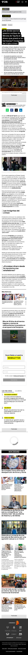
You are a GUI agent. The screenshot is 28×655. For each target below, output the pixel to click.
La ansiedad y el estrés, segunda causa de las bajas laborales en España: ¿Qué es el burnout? (7, 487)
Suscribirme (14, 380)
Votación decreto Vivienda (19, 0)
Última (18, 4)
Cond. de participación (11, 651)
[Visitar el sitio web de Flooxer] (19, 638)
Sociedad (14, 452)
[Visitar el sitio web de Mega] (14, 631)
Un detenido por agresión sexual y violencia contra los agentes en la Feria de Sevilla (14, 421)
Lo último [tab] (18, 391)
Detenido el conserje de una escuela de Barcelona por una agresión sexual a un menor (13, 537)
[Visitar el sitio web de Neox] (20, 627)
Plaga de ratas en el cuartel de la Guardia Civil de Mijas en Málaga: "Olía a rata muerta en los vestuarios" (6, 554)
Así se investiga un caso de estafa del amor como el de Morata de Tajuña (14, 73)
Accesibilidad (19, 651)
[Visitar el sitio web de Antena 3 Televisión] (7, 627)
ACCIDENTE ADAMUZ (10, 394)
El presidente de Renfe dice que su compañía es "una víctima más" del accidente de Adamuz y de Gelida (12, 513)
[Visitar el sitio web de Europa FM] (14, 634)
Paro (26, 0)
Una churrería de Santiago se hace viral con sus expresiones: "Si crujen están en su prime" (20, 607)
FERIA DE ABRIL (9, 418)
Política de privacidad (12, 648)
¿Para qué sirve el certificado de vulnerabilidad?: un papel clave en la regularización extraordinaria (19, 487)
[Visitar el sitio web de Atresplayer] (11, 638)
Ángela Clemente (11, 104)
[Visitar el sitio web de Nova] (7, 631)
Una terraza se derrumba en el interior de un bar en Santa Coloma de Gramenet (13, 591)
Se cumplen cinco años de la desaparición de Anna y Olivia (13, 471)
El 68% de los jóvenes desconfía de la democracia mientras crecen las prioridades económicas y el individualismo (6, 608)
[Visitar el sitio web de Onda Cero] (7, 634)
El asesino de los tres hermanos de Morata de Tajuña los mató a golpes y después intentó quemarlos (14, 62)
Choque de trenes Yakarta (7, 0)
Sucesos (10, 25)
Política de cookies (22, 648)
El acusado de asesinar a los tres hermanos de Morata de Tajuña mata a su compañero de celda (14, 57)
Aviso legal (4, 648)
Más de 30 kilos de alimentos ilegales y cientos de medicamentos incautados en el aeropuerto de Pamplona (14, 324)
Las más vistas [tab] (7, 391)
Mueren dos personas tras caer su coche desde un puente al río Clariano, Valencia (14, 411)
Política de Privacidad (19, 375)
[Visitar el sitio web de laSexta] (14, 627)
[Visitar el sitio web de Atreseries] (20, 631)
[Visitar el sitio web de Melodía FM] (20, 634)
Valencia (7, 408)
